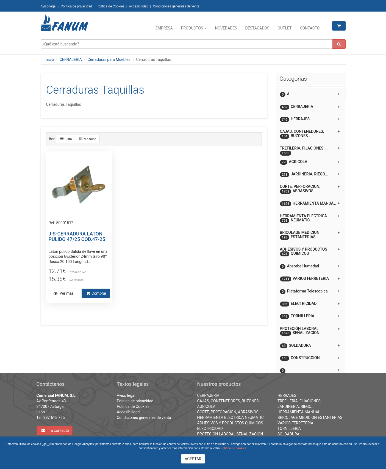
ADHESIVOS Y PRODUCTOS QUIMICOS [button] (310, 251)
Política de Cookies (110, 6)
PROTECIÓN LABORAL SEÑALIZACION (230, 434)
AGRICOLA (206, 406)
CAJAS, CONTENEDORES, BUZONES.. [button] (310, 134)
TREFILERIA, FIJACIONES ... (300, 401)
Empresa (164, 28)
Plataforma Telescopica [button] (310, 291)
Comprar (96, 293)
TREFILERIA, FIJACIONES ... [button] (310, 150)
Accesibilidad (138, 6)
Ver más (64, 293)
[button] (310, 368)
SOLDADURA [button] (310, 345)
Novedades (226, 28)
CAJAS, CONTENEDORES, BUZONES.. (229, 401)
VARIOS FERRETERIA (295, 423)
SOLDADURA (288, 434)
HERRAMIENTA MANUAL (298, 412)
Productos (194, 28)
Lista (66, 139)
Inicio (49, 59)
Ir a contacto (55, 430)
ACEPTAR (193, 459)
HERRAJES (286, 395)
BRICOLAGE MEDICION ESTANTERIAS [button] (310, 235)
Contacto (310, 28)
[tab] (310, 94)
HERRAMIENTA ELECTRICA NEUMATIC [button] (310, 218)
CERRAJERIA (71, 59)
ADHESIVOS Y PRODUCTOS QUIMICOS (230, 423)
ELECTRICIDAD (210, 428)
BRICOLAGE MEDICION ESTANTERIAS (309, 417)
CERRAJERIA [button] (310, 107)
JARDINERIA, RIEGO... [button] (310, 174)
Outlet (284, 28)
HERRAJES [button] (310, 119)
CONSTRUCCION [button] (310, 358)
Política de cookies (234, 448)
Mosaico (87, 139)
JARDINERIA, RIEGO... (295, 406)
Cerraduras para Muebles (109, 59)
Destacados (257, 28)
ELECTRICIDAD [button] (310, 304)
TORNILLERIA (289, 428)
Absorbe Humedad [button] (310, 266)
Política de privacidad (76, 6)
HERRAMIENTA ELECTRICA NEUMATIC (230, 417)
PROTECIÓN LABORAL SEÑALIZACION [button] (310, 331)
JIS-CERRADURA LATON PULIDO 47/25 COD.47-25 (77, 236)
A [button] (310, 94)
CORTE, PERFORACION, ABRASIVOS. (228, 412)
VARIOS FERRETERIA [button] (310, 278)
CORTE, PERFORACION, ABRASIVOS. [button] (310, 189)
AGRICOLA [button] (310, 162)
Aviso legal (49, 6)
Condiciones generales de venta (176, 6)
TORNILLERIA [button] (310, 316)
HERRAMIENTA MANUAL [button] (310, 203)
